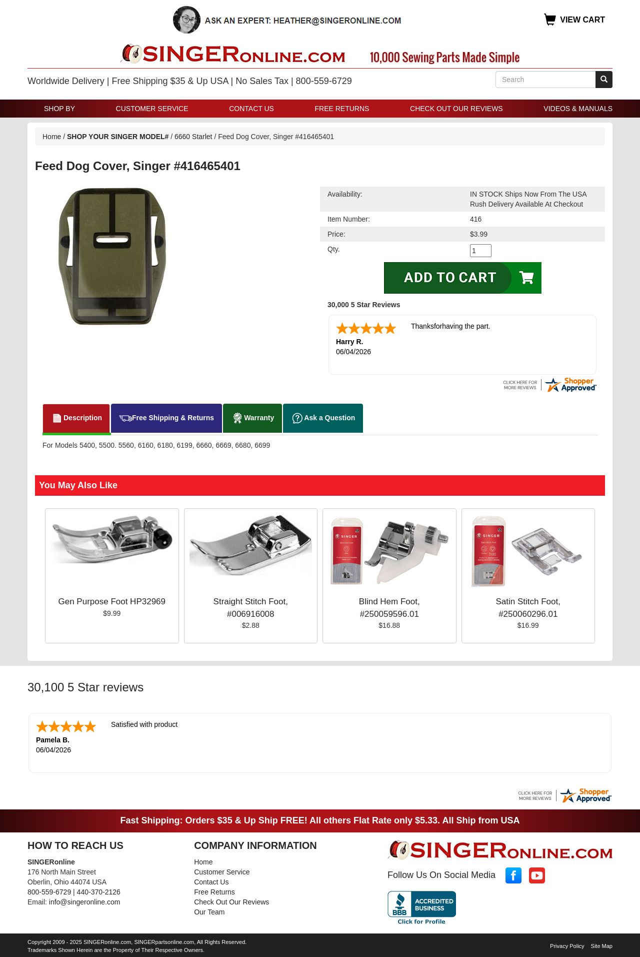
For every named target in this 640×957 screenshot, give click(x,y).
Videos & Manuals (578, 109)
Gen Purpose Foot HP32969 (112, 600)
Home (51, 137)
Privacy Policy (567, 944)
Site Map (601, 944)
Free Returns (342, 109)
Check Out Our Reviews (456, 109)
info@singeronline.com (84, 900)
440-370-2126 (98, 890)
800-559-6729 (49, 890)
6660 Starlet (193, 137)
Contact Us (251, 109)
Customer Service (152, 109)
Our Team (209, 910)
